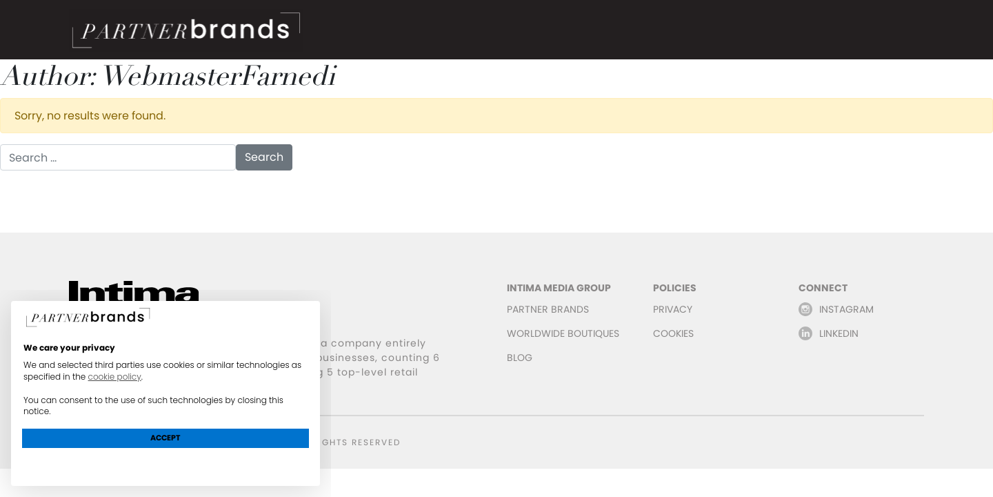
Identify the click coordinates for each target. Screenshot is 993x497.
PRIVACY (672, 309)
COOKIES (673, 333)
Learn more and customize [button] (165, 462)
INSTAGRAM (846, 309)
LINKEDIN (839, 333)
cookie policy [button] (114, 376)
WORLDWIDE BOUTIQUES (563, 333)
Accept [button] (165, 437)
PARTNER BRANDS (548, 309)
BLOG (519, 357)
